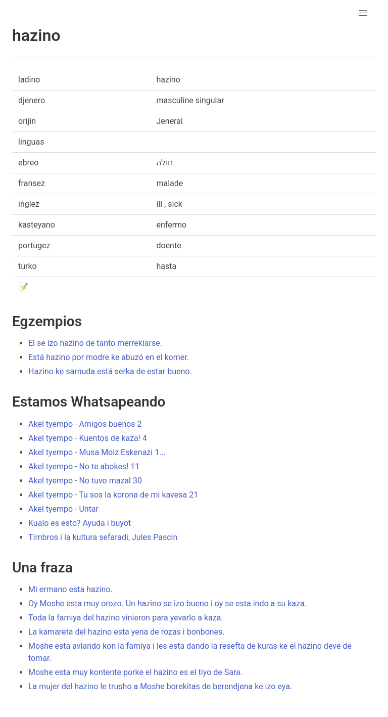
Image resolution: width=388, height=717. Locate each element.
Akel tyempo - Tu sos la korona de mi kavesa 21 (113, 495)
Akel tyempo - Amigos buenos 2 (85, 424)
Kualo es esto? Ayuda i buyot (79, 523)
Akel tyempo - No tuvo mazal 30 (85, 480)
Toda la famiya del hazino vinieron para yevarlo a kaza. (125, 617)
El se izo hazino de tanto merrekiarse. (95, 343)
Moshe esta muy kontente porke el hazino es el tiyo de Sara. (135, 672)
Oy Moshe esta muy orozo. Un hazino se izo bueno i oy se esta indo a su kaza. (167, 603)
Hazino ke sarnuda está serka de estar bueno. (110, 371)
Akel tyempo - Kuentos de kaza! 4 (87, 438)
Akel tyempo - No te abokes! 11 (83, 466)
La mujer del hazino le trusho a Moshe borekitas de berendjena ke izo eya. (160, 686)
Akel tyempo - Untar (63, 509)
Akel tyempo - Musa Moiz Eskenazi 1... (97, 452)
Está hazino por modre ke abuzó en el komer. (108, 357)
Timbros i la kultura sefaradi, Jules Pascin (102, 537)
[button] (363, 13)
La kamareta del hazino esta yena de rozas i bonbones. (126, 632)
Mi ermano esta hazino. (70, 589)
